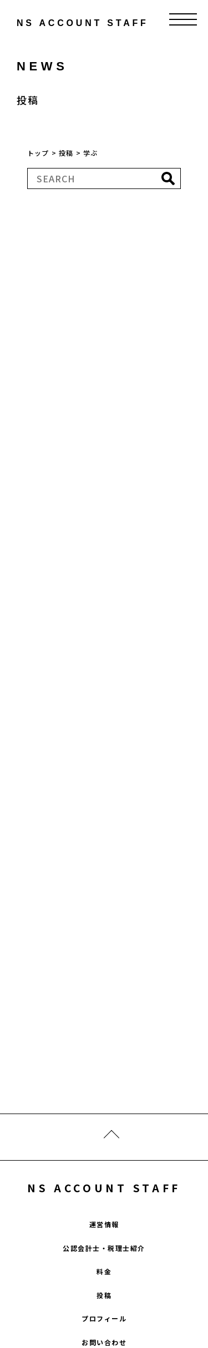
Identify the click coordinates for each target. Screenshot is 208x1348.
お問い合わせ (104, 1342)
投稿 (104, 1295)
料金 (104, 1271)
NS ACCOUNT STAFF (104, 1187)
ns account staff (58, 23)
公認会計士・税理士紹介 (104, 1248)
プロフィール (104, 1318)
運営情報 (104, 1224)
